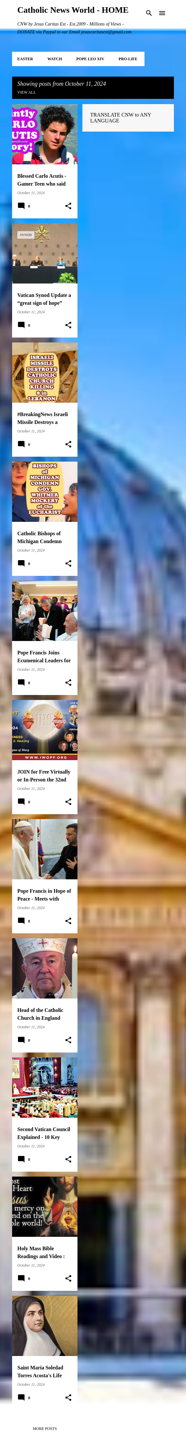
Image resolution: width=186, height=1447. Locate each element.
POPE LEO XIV (90, 59)
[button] (68, 206)
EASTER (25, 59)
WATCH (54, 59)
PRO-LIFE (128, 59)
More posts (45, 1428)
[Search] (149, 13)
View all (26, 92)
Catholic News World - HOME (72, 10)
